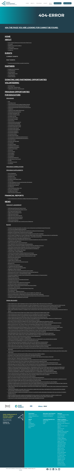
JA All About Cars (12, 102)
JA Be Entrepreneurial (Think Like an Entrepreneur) (19, 107)
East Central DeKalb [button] (62, 432)
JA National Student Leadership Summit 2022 (18, 297)
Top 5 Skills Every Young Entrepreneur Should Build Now (20, 244)
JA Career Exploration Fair (13, 113)
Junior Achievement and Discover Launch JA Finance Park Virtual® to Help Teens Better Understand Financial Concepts (34, 322)
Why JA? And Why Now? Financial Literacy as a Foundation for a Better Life (24, 292)
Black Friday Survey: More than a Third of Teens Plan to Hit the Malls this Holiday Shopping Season (29, 345)
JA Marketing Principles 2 (13, 147)
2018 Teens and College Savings (15, 215)
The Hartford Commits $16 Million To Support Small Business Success (23, 340)
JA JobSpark (11, 142)
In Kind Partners (11, 70)
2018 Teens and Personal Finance (15, 217)
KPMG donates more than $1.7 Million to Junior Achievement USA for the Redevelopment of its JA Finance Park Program (34, 364)
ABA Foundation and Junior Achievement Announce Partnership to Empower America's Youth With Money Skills (33, 308)
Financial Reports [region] (61, 417)
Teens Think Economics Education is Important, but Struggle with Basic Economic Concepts (28, 346)
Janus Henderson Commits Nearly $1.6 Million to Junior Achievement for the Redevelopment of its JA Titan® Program (34, 359)
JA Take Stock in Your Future (14, 159)
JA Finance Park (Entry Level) (14, 126)
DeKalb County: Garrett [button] (62, 431)
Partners (10, 66)
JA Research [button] (31, 423)
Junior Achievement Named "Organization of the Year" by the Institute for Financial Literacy (28, 342)
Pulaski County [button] (60, 453)
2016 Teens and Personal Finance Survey (17, 208)
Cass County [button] (60, 430)
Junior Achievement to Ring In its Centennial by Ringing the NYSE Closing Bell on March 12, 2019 (29, 315)
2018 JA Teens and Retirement (15, 212)
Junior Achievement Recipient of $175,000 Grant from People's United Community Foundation (29, 374)
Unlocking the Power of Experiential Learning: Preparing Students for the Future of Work (27, 239)
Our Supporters (11, 72)
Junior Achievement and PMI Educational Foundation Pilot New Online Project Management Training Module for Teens (34, 306)
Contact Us (10, 50)
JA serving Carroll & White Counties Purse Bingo (18, 63)
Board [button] (29, 422)
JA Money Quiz (11, 176)
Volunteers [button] (31, 413)
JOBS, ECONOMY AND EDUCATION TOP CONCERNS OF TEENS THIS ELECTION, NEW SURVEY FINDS (30, 396)
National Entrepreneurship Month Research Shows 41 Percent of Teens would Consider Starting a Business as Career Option (35, 327)
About (32, 3)
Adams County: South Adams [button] (62, 426)
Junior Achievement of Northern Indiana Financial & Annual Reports (23, 198)
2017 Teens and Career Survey (14, 211)
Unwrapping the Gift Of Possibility (15, 266)
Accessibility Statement (13, 48)
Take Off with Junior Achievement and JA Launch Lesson (20, 270)
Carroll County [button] (60, 428)
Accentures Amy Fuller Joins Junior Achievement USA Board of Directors (24, 355)
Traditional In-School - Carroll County (16, 88)
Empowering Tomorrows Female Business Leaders (19, 273)
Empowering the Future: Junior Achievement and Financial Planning (23, 272)
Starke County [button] (60, 456)
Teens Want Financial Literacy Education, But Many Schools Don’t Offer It (24, 247)
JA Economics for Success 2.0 (14, 122)
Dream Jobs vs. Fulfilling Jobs (14, 260)
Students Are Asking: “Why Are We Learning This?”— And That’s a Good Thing (25, 236)
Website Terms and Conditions (14, 45)
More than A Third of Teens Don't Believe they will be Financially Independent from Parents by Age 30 (30, 321)
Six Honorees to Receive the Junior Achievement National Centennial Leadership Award (27, 361)
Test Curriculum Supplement (14, 192)
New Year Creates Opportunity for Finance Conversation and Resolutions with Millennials (27, 384)
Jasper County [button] (60, 441)
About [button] (30, 419)
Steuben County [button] (61, 458)
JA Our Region (11, 154)
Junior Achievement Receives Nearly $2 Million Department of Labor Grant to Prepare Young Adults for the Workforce (34, 330)
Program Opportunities (17, 92)
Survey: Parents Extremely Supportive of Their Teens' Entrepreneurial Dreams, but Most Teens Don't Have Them (32, 373)
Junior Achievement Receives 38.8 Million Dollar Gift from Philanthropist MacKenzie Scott (27, 317)
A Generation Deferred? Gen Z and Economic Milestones (20, 221)
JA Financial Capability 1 (13, 131)
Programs (39, 3)
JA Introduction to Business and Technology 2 (18, 138)
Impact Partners (11, 76)
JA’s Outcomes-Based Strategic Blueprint (17, 229)
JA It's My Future (11, 139)
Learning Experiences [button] (49, 419)
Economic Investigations (13, 189)
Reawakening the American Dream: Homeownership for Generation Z (23, 248)
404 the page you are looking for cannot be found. (31, 28)
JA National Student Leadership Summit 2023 (18, 284)
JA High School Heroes (13, 135)
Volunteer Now (11, 85)
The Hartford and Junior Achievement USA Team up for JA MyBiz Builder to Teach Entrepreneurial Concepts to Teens (34, 325)
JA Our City (10, 150)
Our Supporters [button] (61, 416)
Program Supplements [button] (48, 414)
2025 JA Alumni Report (13, 220)
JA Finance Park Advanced (14, 129)
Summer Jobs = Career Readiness (15, 251)
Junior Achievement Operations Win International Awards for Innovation (24, 319)
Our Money (10, 163)
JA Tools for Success (12, 162)
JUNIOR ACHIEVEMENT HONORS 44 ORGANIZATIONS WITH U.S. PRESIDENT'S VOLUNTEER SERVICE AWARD (32, 339)
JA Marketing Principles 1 (13, 145)
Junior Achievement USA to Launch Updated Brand (19, 337)
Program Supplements (14, 170)
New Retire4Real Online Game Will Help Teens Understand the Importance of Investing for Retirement (31, 333)
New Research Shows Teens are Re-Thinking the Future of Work (22, 285)
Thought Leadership (13, 205)
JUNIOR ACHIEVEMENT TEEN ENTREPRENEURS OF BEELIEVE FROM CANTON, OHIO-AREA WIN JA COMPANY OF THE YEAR (36, 368)
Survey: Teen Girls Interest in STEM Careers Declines (19, 358)
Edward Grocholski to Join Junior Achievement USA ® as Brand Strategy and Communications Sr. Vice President (32, 381)
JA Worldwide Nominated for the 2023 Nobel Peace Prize (20, 288)
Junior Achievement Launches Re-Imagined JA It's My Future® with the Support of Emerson (28, 314)
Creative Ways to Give (13, 73)
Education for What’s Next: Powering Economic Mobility (20, 232)
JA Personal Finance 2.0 (13, 157)
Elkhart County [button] (61, 434)
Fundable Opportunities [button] (63, 414)
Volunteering (12, 83)
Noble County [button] (60, 451)
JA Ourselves (11, 156)
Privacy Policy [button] (19, 468)
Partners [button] (59, 413)
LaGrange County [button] (61, 444)
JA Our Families (11, 151)
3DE (9, 101)
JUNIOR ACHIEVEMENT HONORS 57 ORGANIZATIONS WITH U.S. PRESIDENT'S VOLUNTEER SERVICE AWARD (32, 371)
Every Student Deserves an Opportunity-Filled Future (20, 42)
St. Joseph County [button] (61, 455)
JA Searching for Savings (13, 185)
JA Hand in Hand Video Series (14, 179)
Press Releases (11, 300)
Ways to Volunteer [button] (32, 414)
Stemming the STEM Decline (14, 257)
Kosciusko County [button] (61, 442)
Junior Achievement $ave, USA (15, 188)
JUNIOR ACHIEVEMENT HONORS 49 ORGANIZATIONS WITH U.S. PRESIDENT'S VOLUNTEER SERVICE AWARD (32, 328)
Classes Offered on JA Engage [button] (33, 417)
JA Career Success (12, 116)
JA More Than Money (13, 148)
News (50, 3)
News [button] (29, 427)
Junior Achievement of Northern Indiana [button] (62, 421)
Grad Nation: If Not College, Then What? (17, 250)
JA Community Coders (13, 117)
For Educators (12, 95)
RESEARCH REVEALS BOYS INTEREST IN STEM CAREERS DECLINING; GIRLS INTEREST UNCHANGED (31, 370)
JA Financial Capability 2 (13, 132)
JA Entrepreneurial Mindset (14, 123)
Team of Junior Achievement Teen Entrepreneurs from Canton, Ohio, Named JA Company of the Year (30, 356)
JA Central (10, 44)
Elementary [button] (45, 420)
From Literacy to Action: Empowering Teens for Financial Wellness (22, 254)
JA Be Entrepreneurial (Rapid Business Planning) (18, 105)
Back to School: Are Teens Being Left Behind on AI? (19, 238)
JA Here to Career (12, 177)
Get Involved (67, 3)
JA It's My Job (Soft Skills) (13, 141)
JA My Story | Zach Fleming (14, 286)
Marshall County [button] (61, 446)
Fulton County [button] (60, 435)
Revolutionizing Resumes (13, 278)
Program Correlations (14, 166)
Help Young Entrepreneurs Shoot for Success (18, 261)
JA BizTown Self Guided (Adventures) (16, 110)
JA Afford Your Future (13, 191)
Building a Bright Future (13, 276)
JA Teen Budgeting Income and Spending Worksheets (20, 182)
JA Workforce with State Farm (14, 241)
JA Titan (10, 160)
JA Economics (11, 120)
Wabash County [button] (61, 459)
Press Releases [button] (31, 424)
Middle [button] (44, 422)
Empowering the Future (13, 281)
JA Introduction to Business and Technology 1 (18, 136)
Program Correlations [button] (48, 416)
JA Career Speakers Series (14, 114)
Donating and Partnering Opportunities (26, 80)
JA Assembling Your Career (14, 183)
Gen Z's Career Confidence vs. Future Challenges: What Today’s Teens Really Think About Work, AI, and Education (33, 235)
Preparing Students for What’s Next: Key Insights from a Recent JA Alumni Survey (26, 230)
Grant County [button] (60, 437)
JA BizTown (10, 108)
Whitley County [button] (61, 463)
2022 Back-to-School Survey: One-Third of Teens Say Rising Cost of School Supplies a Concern (28, 295)
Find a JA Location (61, 465)
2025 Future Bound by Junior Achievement (17, 242)
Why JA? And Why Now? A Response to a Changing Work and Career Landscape (26, 294)
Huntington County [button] (62, 439)
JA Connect (10, 180)
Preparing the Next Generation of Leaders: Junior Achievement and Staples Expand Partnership (29, 227)
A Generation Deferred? (13, 258)
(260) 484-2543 (6, 423)
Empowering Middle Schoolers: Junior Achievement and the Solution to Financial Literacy (27, 275)
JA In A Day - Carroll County (14, 87)
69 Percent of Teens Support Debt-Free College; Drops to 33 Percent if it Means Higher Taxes (28, 312)
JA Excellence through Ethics (14, 125)
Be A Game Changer (12, 289)
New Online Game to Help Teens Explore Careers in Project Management (24, 336)
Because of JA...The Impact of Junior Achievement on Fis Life (21, 255)
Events (45, 3)
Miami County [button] (60, 448)
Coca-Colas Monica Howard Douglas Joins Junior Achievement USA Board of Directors (27, 365)
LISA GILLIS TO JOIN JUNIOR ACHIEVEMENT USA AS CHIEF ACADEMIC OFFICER (26, 398)
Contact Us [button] (6, 422)
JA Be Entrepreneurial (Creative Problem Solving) (19, 104)
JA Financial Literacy (12, 134)
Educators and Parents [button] (49, 413)
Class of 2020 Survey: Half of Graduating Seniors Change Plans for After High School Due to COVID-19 (30, 303)
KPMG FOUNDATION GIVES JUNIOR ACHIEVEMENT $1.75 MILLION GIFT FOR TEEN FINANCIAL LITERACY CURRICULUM (35, 395)
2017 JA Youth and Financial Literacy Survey (17, 209)
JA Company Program (13, 119)
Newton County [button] (61, 449)
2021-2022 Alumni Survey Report (15, 218)
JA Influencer (11, 186)
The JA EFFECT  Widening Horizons (16, 291)
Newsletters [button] (31, 426)
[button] (47, 469)
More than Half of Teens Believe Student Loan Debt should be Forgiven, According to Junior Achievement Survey (33, 362)
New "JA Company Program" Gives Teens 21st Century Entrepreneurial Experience (26, 377)
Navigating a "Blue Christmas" (14, 269)
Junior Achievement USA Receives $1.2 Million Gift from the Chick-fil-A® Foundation (26, 353)
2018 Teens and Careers (13, 214)
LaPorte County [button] (61, 445)
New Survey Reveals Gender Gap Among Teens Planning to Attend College (24, 380)
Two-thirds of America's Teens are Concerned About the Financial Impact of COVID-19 (27, 331)
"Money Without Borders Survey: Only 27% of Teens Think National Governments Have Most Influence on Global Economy (35, 318)
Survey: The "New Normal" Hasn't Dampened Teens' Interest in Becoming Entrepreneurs (27, 343)
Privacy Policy (11, 47)
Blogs (8, 224)
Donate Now (57, 3)
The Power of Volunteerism (14, 264)
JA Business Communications (14, 111)
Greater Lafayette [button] (61, 438)
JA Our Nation (11, 153)
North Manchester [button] (61, 452)
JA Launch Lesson (12, 144)
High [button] (44, 423)
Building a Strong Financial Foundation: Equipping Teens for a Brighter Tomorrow (26, 245)
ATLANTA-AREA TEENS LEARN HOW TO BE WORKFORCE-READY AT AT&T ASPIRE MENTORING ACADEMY (31, 334)
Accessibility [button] (24, 468)
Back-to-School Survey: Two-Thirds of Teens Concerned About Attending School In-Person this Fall (29, 324)
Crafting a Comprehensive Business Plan (17, 267)
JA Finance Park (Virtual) (13, 128)
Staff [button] (29, 420)
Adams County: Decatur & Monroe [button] (63, 424)
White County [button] (60, 462)
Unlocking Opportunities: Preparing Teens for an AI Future (21, 253)
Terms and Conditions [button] (10, 468)
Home (27, 3)
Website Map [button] (30, 468)
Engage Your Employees (13, 69)
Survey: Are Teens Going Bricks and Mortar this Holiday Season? (22, 375)
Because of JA (11, 263)
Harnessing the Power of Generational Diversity (18, 279)
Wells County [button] (60, 460)
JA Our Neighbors (12, 173)
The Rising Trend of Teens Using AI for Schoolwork (19, 282)
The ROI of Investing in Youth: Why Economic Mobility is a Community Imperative (25, 233)
